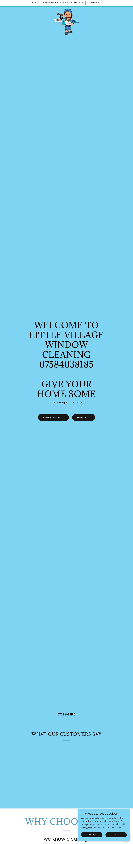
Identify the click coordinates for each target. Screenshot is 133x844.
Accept (116, 838)
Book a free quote (53, 417)
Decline (91, 838)
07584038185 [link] (66, 714)
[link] (66, 10)
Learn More (83, 417)
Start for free (94, 3)
